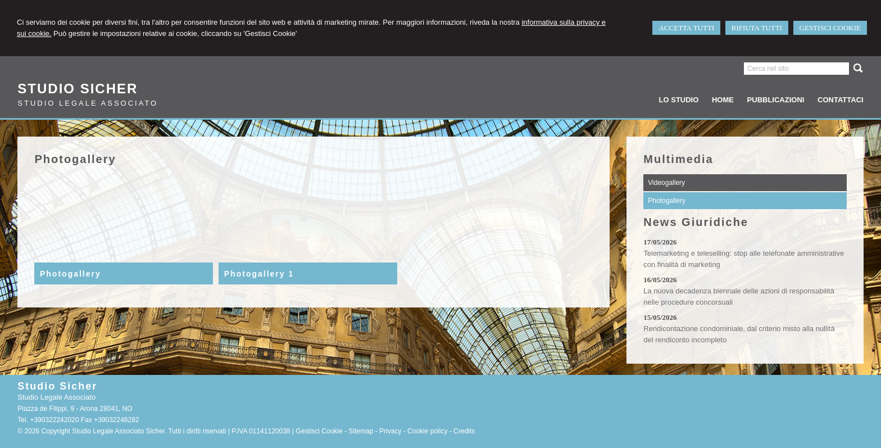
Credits (464, 431)
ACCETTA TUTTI (686, 28)
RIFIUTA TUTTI (757, 28)
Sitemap (360, 431)
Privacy (390, 431)
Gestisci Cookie (319, 431)
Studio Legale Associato (87, 103)
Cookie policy (427, 431)
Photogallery (70, 273)
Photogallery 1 (259, 273)
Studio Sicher (77, 88)
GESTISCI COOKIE (830, 28)
